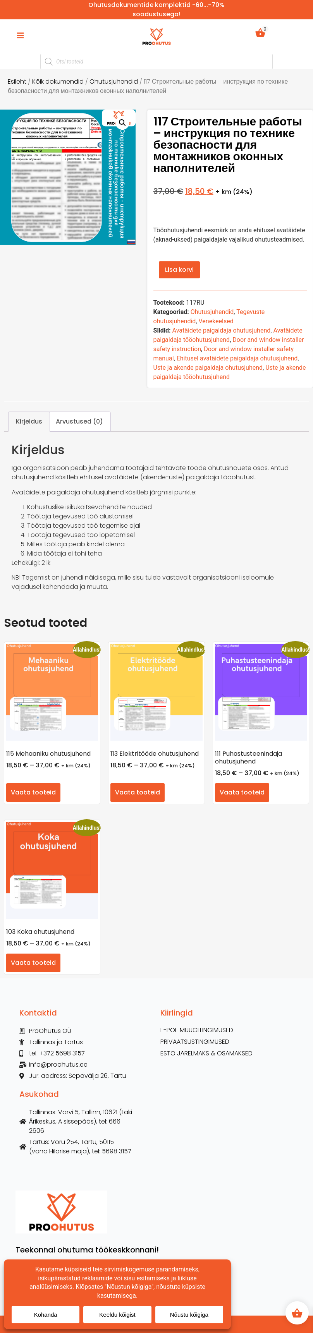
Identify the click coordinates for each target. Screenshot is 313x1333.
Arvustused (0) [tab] (79, 421)
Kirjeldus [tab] (29, 421)
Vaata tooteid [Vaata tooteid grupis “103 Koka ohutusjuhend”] (33, 962)
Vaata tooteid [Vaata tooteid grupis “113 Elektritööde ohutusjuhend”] (137, 792)
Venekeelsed (215, 321)
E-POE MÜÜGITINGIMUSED (196, 1030)
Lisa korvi (179, 269)
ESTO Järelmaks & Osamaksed (206, 1053)
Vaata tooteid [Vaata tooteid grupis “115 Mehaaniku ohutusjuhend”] (33, 792)
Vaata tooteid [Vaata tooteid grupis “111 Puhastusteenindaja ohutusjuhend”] (242, 792)
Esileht (17, 81)
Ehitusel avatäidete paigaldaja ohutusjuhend (237, 358)
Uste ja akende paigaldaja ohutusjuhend (208, 367)
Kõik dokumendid (58, 81)
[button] (122, 123)
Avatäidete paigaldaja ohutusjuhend (221, 330)
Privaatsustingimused (194, 1042)
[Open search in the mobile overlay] (156, 61)
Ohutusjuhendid (113, 81)
